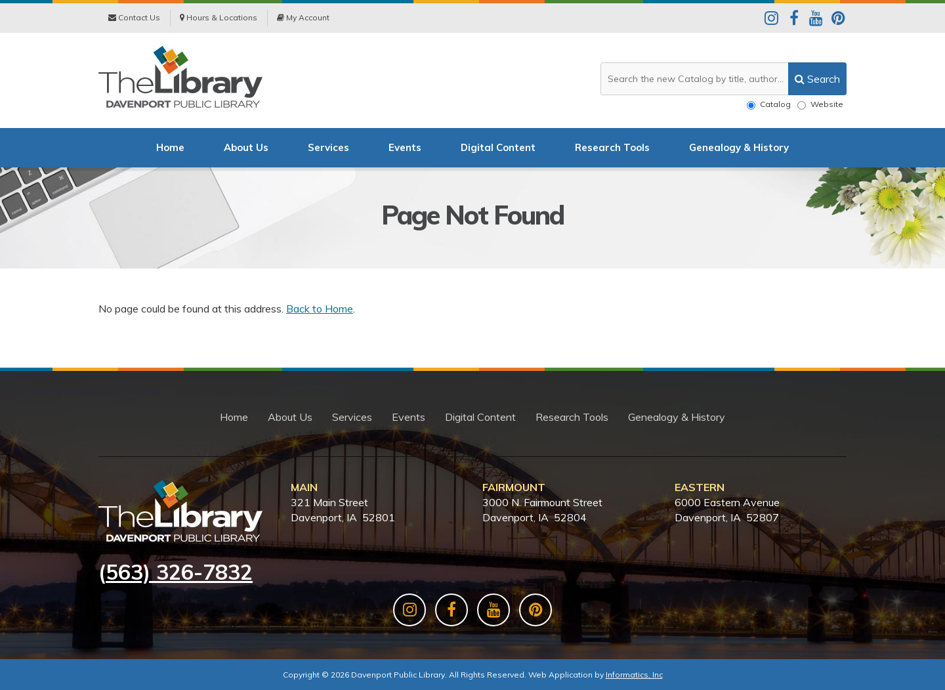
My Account (303, 17)
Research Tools (612, 147)
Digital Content (498, 147)
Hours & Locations (218, 17)
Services (328, 147)
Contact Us (134, 17)
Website (820, 104)
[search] (817, 78)
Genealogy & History (739, 147)
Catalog (769, 104)
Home (170, 147)
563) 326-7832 (179, 572)
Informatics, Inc (634, 674)
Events (404, 147)
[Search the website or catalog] (723, 78)
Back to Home (319, 308)
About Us (246, 147)
